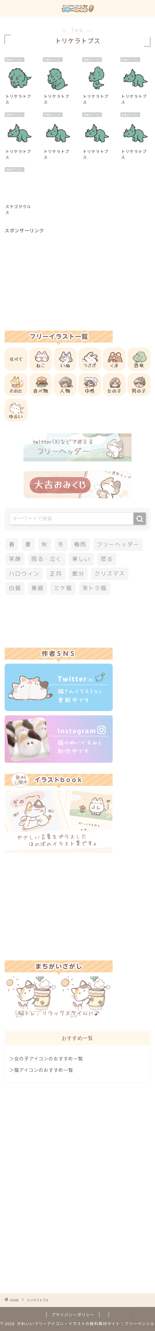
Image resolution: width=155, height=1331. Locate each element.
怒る (107, 559)
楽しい (81, 559)
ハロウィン (24, 573)
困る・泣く (46, 559)
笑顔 (15, 559)
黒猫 (37, 588)
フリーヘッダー (118, 544)
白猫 (15, 588)
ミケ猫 (63, 588)
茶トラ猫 (94, 588)
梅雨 (80, 544)
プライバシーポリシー (72, 1314)
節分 (78, 573)
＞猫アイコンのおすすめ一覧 (41, 1069)
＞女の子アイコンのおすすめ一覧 (46, 1058)
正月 (56, 573)
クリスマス (109, 573)
